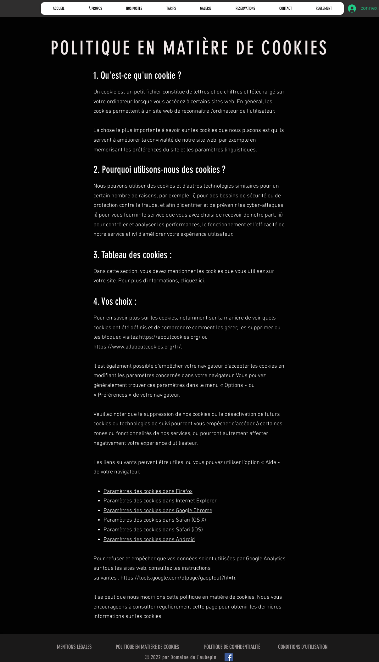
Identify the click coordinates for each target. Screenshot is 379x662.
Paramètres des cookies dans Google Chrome (157, 510)
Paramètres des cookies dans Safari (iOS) (153, 530)
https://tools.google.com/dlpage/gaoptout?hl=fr (178, 578)
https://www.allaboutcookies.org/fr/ (137, 347)
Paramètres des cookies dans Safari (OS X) (154, 520)
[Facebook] (229, 657)
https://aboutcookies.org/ (170, 337)
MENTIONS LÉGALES (74, 646)
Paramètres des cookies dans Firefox (147, 491)
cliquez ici (192, 281)
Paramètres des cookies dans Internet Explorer (160, 501)
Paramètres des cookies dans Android (149, 539)
